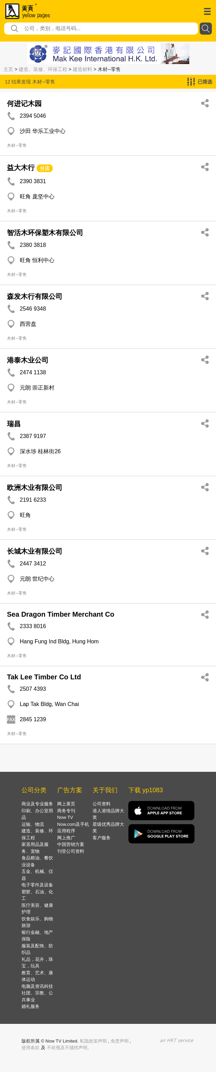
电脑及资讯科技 (37, 986)
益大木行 (21, 167)
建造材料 (82, 69)
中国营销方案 (70, 844)
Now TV (65, 817)
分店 (45, 168)
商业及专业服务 (37, 803)
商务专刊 (66, 810)
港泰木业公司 (28, 360)
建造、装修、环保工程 (43, 69)
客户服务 (102, 837)
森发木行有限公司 (34, 296)
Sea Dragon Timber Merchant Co (60, 614)
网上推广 (66, 837)
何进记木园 (24, 103)
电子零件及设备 (37, 884)
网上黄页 (66, 803)
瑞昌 (14, 424)
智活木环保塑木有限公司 (45, 232)
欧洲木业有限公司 (34, 487)
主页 (8, 69)
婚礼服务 (30, 1006)
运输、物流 (32, 824)
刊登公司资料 (70, 851)
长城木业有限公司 (34, 551)
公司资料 (102, 803)
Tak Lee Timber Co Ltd (44, 677)
